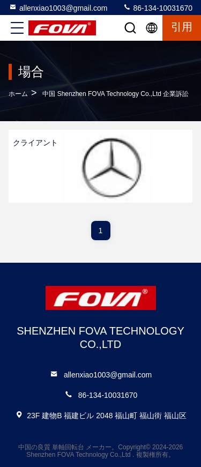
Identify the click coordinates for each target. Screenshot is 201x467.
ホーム (18, 94)
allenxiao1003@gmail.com (58, 7)
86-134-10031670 (157, 7)
